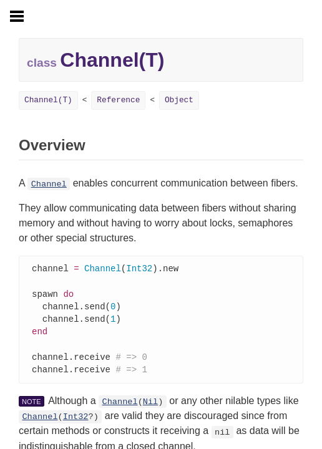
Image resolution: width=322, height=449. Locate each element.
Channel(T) (48, 100)
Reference (118, 100)
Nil (150, 407)
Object (179, 100)
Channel (49, 184)
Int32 (76, 422)
